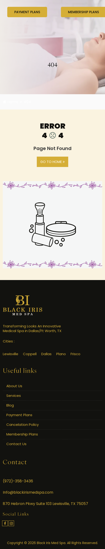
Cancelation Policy (22, 424)
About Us (14, 385)
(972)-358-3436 (18, 481)
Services (13, 395)
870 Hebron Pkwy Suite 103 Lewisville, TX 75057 (45, 503)
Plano (61, 353)
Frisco (75, 353)
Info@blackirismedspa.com (28, 492)
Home (10, 102)
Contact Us (16, 443)
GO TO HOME (52, 161)
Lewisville (10, 353)
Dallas (46, 353)
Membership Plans (22, 434)
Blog (10, 405)
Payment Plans (19, 414)
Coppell (30, 353)
